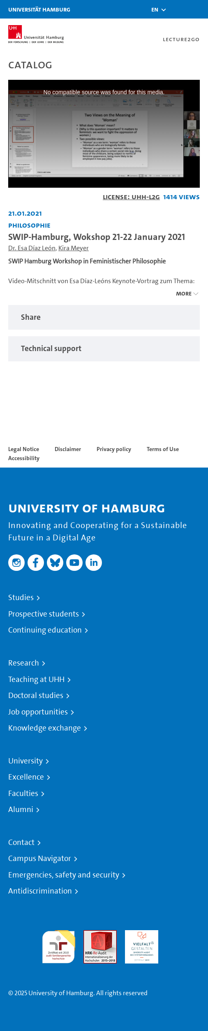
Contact (21, 842)
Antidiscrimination (40, 891)
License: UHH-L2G (131, 196)
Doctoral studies (35, 695)
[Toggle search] (177, 9)
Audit (91, 935)
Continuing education (45, 630)
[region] (104, 317)
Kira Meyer (73, 248)
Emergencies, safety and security (63, 875)
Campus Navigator (39, 858)
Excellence (26, 777)
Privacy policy (114, 449)
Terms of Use (163, 449)
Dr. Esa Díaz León (31, 248)
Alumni (20, 809)
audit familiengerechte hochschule (58, 945)
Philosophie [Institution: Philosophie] (29, 225)
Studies (21, 597)
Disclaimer (68, 449)
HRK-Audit (139, 935)
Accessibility (23, 458)
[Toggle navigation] (197, 9)
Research (23, 663)
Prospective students (43, 614)
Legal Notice (23, 449)
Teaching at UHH (36, 679)
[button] (154, 9)
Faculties (23, 793)
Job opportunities (38, 712)
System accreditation (183, 940)
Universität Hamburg (39, 9)
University (25, 761)
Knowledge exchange (44, 728)
